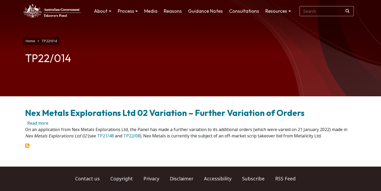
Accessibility (218, 178)
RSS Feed (285, 178)
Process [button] (126, 11)
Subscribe (253, 178)
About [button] (100, 11)
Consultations (244, 11)
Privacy (151, 178)
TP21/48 (105, 133)
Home (30, 41)
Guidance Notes (205, 11)
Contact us (87, 178)
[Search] (347, 11)
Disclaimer (181, 178)
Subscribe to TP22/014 (27, 143)
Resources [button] (276, 11)
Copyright (121, 178)
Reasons (173, 11)
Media (150, 11)
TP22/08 (131, 133)
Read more (37, 121)
